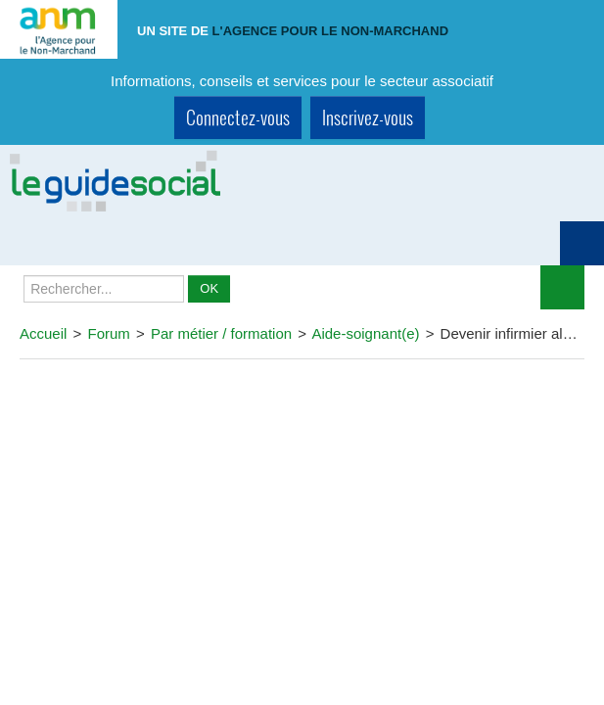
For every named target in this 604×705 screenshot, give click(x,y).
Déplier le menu (562, 287)
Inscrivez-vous (367, 117)
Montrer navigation (582, 243)
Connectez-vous (238, 117)
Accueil (43, 333)
